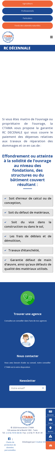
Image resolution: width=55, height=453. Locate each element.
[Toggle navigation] (51, 37)
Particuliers (27, 18)
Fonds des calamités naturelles (27, 25)
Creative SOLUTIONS (44, 442)
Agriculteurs (28, 3)
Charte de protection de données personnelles (10, 446)
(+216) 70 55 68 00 (13, 433)
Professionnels (27, 11)
